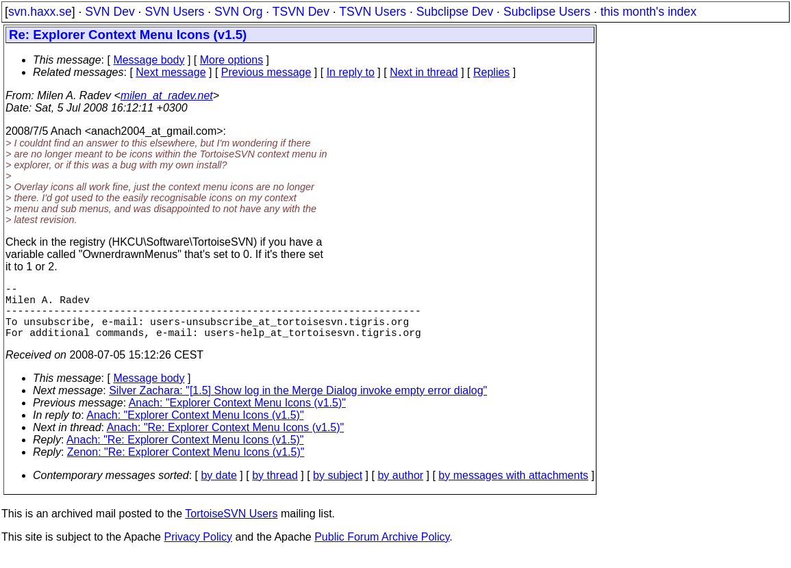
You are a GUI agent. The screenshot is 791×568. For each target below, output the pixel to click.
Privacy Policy (198, 550)
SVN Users (174, 11)
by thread (275, 489)
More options (232, 60)
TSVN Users (372, 11)
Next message (170, 72)
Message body (148, 60)
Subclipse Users (546, 11)
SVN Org (238, 11)
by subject (337, 489)
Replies (491, 72)
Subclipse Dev (454, 11)
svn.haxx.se (40, 11)
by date (218, 489)
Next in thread (424, 72)
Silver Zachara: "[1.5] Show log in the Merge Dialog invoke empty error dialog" (298, 404)
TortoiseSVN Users (231, 527)
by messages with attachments (513, 489)
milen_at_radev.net (167, 95)
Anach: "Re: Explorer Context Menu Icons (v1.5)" (225, 441)
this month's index (648, 11)
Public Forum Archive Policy (381, 550)
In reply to (351, 72)
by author (400, 489)
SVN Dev (109, 11)
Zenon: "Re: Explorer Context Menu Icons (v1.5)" (186, 466)
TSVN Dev (301, 11)
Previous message (266, 72)
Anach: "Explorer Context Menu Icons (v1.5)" (237, 416)
